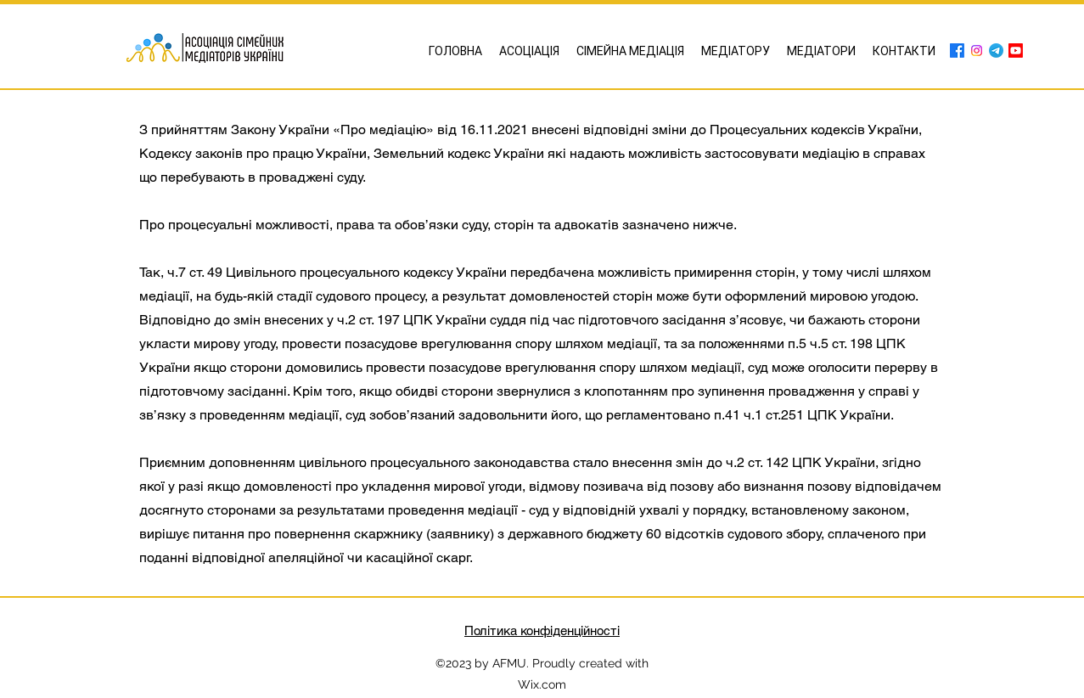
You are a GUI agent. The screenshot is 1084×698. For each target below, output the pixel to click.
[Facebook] (957, 50)
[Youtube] (1015, 50)
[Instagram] (976, 50)
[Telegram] (996, 50)
